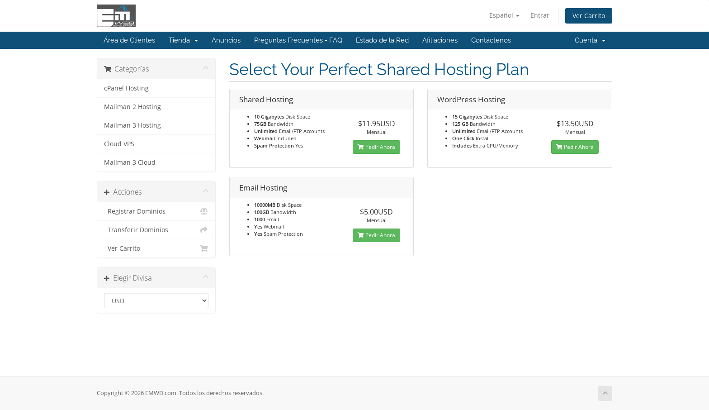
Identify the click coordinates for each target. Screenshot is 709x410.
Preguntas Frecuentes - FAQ (298, 40)
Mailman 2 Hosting (132, 107)
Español (504, 15)
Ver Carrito (588, 15)
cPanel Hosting (126, 88)
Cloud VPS (119, 144)
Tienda (183, 40)
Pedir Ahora (376, 147)
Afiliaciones (440, 40)
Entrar (539, 15)
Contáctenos (491, 40)
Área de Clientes (129, 40)
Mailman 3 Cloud (130, 162)
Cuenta (590, 40)
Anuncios (226, 40)
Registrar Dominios (156, 211)
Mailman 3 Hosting (132, 125)
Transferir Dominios (156, 229)
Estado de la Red (382, 40)
